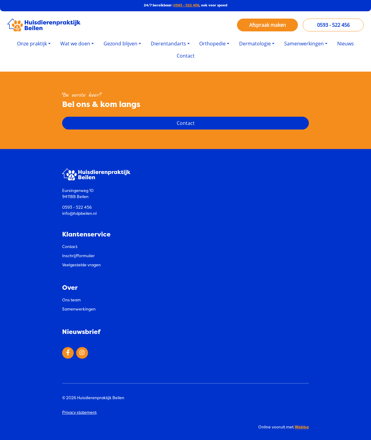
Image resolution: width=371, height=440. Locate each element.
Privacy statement (79, 412)
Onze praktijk (32, 43)
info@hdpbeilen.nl (79, 213)
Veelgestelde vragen (81, 265)
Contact (186, 55)
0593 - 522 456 (186, 5)
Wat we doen (75, 43)
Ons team (71, 300)
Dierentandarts (168, 43)
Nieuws (345, 43)
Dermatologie (255, 43)
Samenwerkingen (304, 43)
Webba (302, 427)
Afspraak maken (267, 25)
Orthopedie (212, 43)
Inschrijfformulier (78, 255)
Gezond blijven (120, 43)
